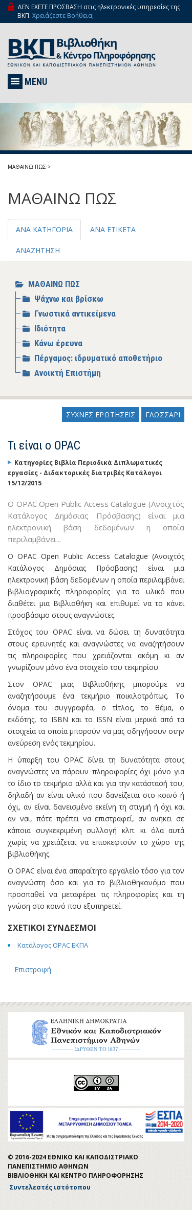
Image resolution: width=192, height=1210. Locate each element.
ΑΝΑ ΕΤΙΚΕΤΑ (113, 229)
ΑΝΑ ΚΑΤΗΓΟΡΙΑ (44, 229)
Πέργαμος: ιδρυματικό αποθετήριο (98, 358)
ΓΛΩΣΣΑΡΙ (162, 414)
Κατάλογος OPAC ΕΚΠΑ (52, 945)
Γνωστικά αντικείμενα (75, 313)
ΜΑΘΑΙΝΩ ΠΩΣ (27, 166)
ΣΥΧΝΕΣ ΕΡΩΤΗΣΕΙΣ (100, 414)
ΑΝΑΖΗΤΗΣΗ (38, 250)
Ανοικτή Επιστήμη (67, 373)
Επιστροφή (32, 969)
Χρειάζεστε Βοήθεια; (63, 15)
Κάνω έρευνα (58, 343)
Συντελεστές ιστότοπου (50, 1187)
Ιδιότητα (50, 328)
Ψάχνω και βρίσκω (68, 299)
